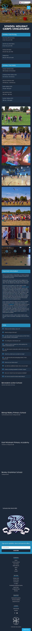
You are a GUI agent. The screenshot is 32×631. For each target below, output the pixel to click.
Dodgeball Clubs (16, 589)
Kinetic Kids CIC (16, 565)
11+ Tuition (16, 583)
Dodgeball (11, 304)
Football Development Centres (16, 585)
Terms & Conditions (16, 599)
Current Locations (16, 562)
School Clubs (16, 580)
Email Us (16, 610)
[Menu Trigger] (28, 7)
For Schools (16, 581)
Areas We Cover (16, 601)
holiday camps (25, 287)
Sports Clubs (16, 587)
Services (16, 590)
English (22, 2)
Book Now (26, 629)
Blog (16, 569)
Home (16, 560)
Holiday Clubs (16, 578)
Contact (16, 571)
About (16, 567)
